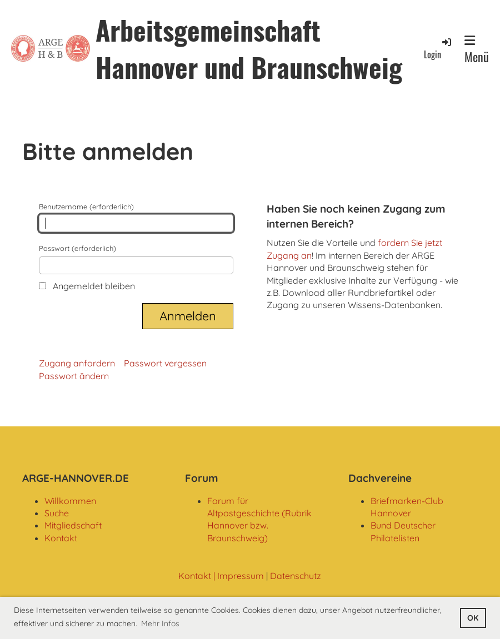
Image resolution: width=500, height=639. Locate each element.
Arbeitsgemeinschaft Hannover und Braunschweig (249, 48)
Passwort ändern (74, 375)
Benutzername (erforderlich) (136, 217)
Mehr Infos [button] (160, 623)
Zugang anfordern (77, 363)
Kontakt (60, 538)
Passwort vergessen (165, 363)
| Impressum (237, 575)
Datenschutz (295, 575)
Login (438, 48)
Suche (56, 513)
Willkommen (70, 500)
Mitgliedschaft (73, 525)
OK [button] (472, 618)
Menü (476, 50)
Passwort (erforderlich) (136, 259)
